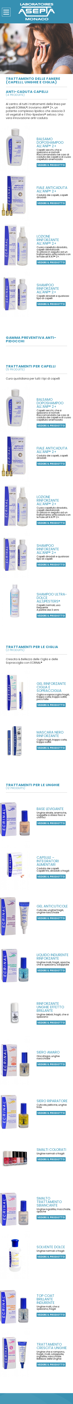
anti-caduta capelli (36, 92)
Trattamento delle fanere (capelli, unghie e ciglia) (33, 80)
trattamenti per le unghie (36, 785)
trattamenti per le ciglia (36, 647)
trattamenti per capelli (36, 367)
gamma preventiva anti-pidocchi (31, 339)
